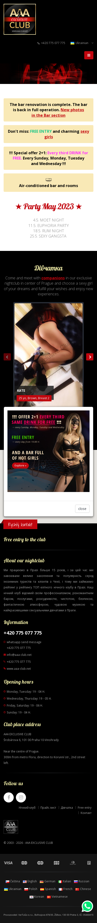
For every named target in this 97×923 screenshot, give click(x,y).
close (82, 508)
